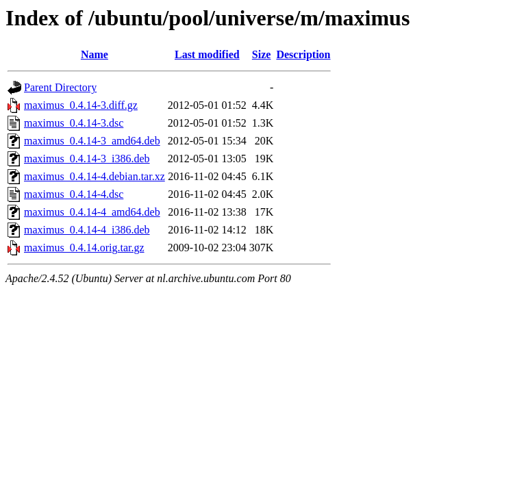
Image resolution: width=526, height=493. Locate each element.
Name (94, 54)
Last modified (207, 54)
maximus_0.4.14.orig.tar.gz (84, 247)
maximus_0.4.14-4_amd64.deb (92, 212)
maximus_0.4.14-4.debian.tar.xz (94, 176)
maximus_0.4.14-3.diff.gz (81, 105)
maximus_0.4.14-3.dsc (73, 123)
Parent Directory (60, 87)
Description (303, 54)
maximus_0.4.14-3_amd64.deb (92, 141)
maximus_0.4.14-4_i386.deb (87, 230)
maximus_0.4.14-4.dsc (73, 194)
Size (261, 54)
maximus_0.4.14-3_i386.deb (87, 158)
